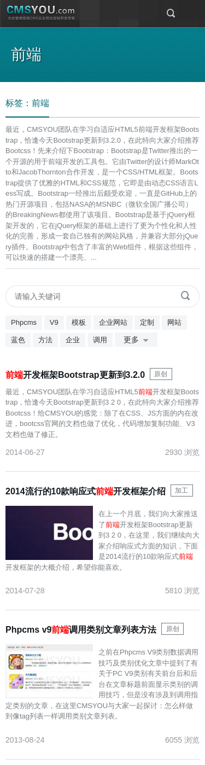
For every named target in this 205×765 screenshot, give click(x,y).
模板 (79, 322)
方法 (45, 340)
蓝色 (18, 340)
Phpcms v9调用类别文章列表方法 (80, 629)
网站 (174, 322)
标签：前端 (27, 103)
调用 (100, 340)
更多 (138, 340)
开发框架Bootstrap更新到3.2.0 (75, 374)
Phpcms (24, 322)
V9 (54, 322)
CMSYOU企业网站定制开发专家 (41, 13)
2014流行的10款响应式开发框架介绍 (85, 491)
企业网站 (113, 322)
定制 (147, 322)
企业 (73, 340)
